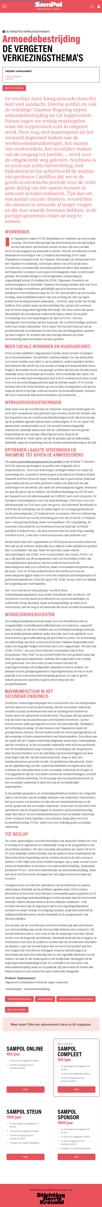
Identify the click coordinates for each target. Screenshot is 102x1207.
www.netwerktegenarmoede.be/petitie (36, 461)
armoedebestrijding (19, 999)
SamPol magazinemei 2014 (13, 77)
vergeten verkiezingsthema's (76, 999)
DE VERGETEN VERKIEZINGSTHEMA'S (26, 31)
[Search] (92, 6)
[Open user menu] (98, 6)
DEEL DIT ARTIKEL (14, 88)
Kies (25, 1089)
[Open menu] (4, 6)
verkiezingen (45, 999)
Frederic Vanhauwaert (18, 71)
